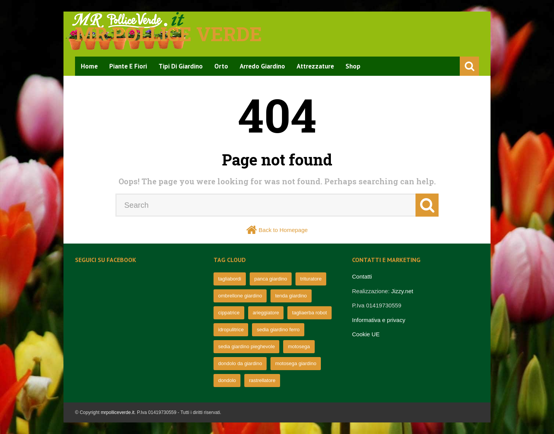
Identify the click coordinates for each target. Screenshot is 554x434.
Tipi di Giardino (181, 66)
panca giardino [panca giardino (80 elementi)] (270, 279)
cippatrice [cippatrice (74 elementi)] (229, 312)
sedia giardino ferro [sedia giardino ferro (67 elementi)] (278, 329)
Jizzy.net (402, 291)
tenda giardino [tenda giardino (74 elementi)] (291, 296)
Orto (221, 66)
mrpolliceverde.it (117, 412)
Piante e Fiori (128, 66)
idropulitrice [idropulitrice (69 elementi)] (231, 329)
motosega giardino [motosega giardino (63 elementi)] (295, 363)
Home (89, 66)
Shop (352, 66)
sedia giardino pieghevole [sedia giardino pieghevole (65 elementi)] (246, 346)
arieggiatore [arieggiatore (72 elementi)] (266, 312)
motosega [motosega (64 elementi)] (299, 346)
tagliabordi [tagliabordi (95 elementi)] (229, 279)
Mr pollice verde (168, 34)
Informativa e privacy (378, 320)
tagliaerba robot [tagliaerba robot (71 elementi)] (309, 312)
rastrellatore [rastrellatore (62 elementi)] (262, 380)
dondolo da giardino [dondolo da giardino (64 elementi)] (240, 363)
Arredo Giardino (262, 66)
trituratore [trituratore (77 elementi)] (311, 279)
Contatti (362, 276)
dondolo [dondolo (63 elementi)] (227, 380)
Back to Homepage (283, 230)
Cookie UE (366, 334)
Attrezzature (315, 66)
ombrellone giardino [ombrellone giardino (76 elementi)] (240, 296)
